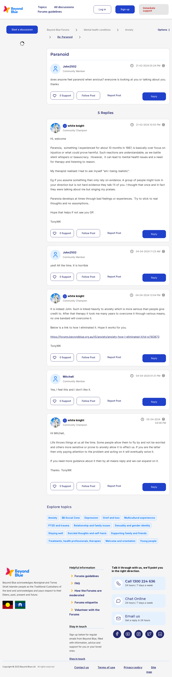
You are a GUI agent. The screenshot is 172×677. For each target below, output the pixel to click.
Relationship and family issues (92, 525)
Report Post (114, 95)
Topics (42, 7)
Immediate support (149, 9)
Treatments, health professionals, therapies (74, 541)
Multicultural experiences (139, 517)
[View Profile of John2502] (69, 66)
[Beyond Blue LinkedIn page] (160, 640)
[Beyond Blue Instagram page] (138, 640)
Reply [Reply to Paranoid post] (154, 96)
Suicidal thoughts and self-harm (87, 533)
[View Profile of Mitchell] (68, 376)
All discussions (64, 7)
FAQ (77, 583)
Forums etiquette (86, 602)
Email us (132, 616)
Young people (148, 541)
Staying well (55, 533)
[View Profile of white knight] (76, 125)
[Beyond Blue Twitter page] (149, 640)
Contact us (81, 667)
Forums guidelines (50, 11)
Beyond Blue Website (17, 572)
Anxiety (129, 29)
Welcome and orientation (120, 541)
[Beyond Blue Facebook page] (117, 640)
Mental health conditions (97, 29)
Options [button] (162, 29)
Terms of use (106, 667)
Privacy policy (133, 667)
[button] (54, 95)
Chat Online (135, 599)
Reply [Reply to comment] (154, 234)
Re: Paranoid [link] (65, 37)
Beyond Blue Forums (17, 9)
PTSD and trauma (58, 525)
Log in (102, 9)
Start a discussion (22, 29)
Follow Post (88, 95)
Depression (91, 517)
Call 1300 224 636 (140, 581)
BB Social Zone (71, 517)
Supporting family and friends (129, 533)
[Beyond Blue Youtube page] (127, 640)
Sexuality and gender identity (132, 525)
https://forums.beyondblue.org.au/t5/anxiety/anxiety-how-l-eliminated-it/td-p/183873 (104, 336)
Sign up (125, 9)
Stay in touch (77, 658)
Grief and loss (111, 517)
